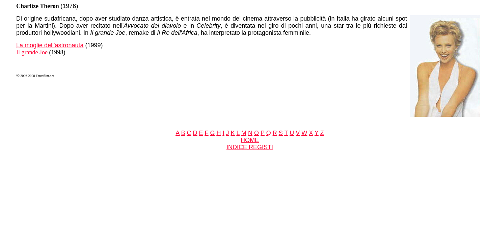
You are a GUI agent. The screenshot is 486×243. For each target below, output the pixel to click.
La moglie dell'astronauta (50, 45)
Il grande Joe (32, 52)
